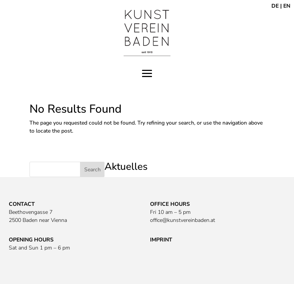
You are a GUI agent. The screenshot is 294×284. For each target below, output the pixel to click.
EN (286, 6)
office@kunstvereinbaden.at (182, 220)
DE (275, 6)
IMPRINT (161, 239)
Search (92, 169)
